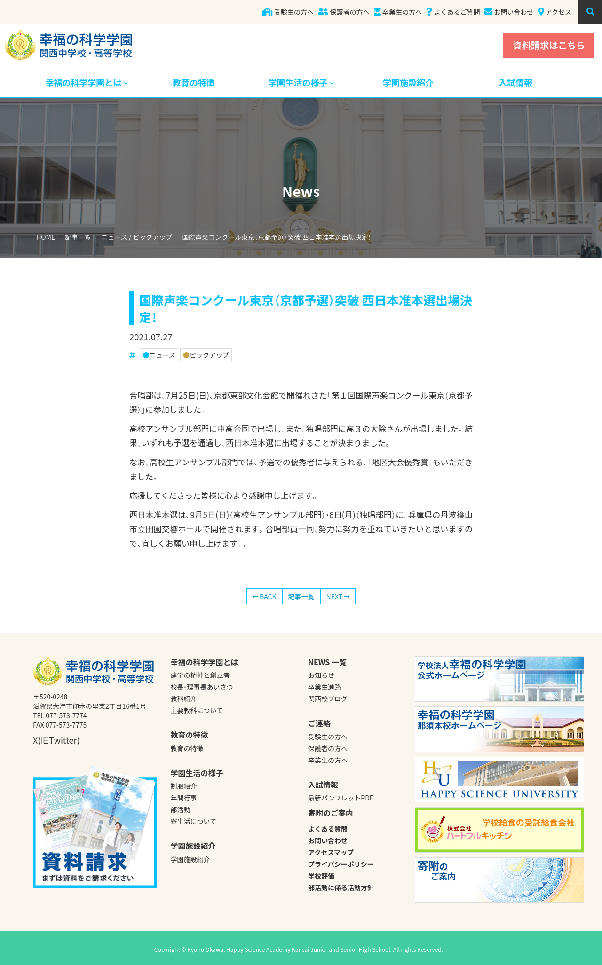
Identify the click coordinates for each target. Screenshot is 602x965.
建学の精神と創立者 (200, 675)
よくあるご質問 (453, 11)
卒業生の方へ (398, 11)
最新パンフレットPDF (340, 797)
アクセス (554, 11)
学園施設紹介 (408, 82)
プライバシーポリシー (341, 864)
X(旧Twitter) (56, 740)
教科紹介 (184, 698)
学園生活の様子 (300, 82)
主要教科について (197, 710)
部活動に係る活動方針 (341, 887)
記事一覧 (78, 237)
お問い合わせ (508, 11)
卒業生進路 (324, 686)
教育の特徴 (194, 82)
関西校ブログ (328, 698)
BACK (265, 596)
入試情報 (515, 82)
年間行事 (184, 797)
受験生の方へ (288, 11)
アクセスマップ (331, 852)
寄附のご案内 (330, 812)
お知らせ (321, 675)
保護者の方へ (343, 11)
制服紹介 (184, 786)
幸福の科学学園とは (86, 82)
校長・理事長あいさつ (202, 686)
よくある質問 (328, 828)
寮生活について (194, 821)
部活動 (180, 809)
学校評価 (321, 875)
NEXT (338, 596)
